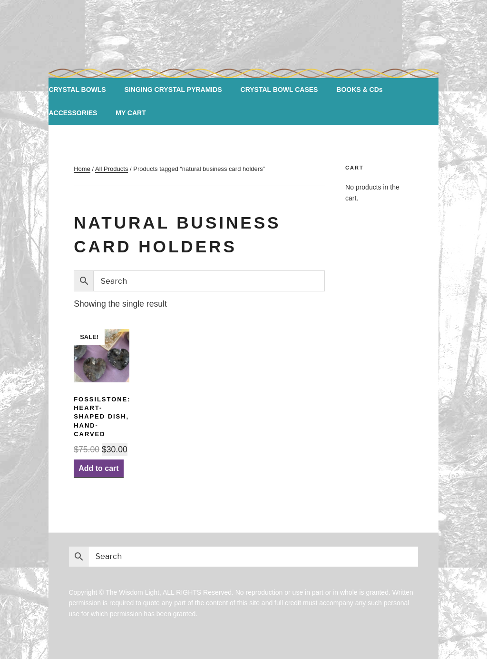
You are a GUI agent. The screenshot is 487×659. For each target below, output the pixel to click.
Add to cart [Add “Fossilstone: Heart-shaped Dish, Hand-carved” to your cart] (98, 468)
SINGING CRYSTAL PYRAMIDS (173, 89)
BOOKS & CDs (359, 89)
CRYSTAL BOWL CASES (279, 89)
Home (82, 168)
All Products (111, 168)
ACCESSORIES (73, 113)
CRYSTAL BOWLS (77, 89)
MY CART (131, 113)
